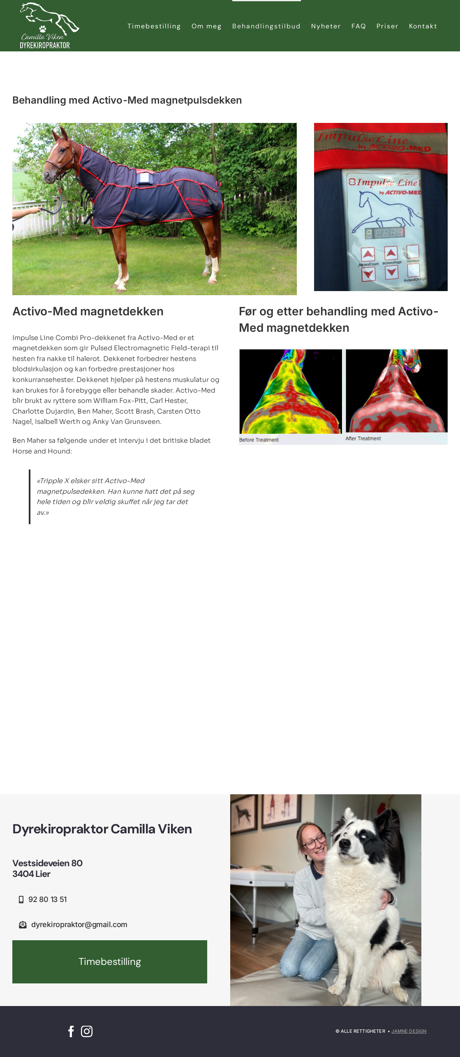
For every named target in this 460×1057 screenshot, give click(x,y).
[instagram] (86, 1031)
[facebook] (71, 1031)
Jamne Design (408, 1031)
